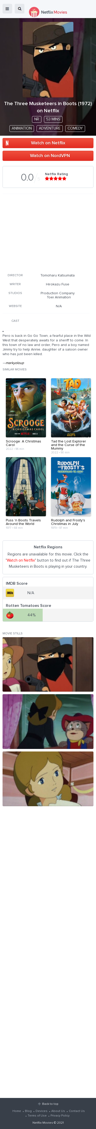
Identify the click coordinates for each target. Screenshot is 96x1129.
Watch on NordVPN (50, 156)
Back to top (50, 1104)
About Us (58, 1111)
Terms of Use (37, 1115)
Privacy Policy (60, 1115)
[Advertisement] (46, 232)
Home (16, 1111)
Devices (41, 1111)
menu (7, 8)
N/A (59, 306)
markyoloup (15, 363)
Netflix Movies (43, 1122)
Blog (28, 1111)
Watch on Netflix (48, 143)
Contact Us (77, 1111)
